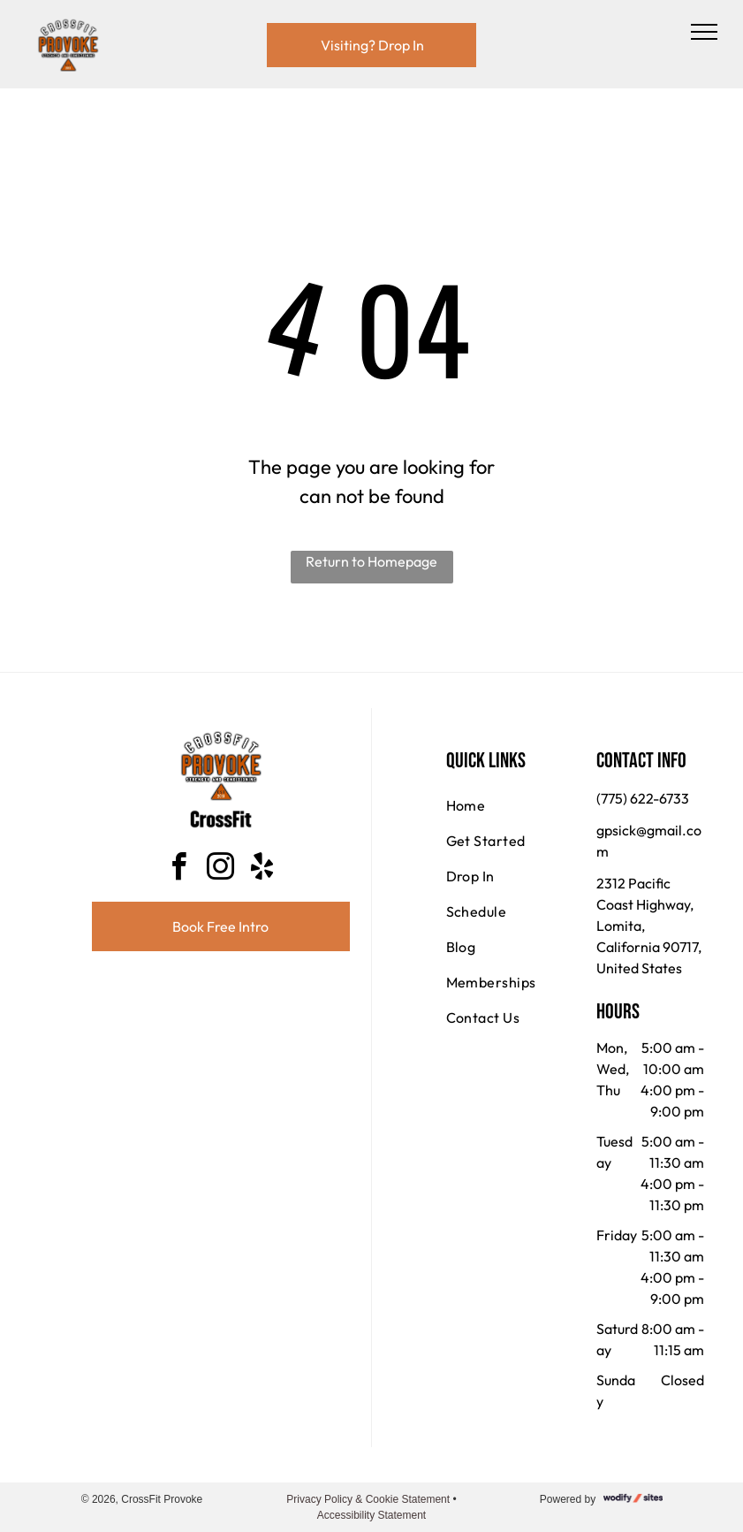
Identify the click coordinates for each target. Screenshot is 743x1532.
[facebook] (179, 869)
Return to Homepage (371, 561)
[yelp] (262, 869)
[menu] (704, 32)
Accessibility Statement (371, 1515)
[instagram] (221, 869)
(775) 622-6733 (642, 798)
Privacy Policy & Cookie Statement (368, 1499)
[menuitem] (509, 805)
